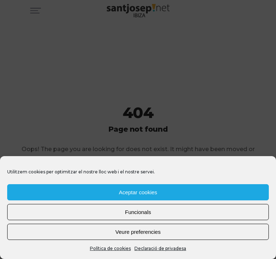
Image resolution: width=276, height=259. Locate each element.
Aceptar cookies (138, 192)
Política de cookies (110, 248)
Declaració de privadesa (160, 248)
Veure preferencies (138, 232)
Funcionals (138, 212)
